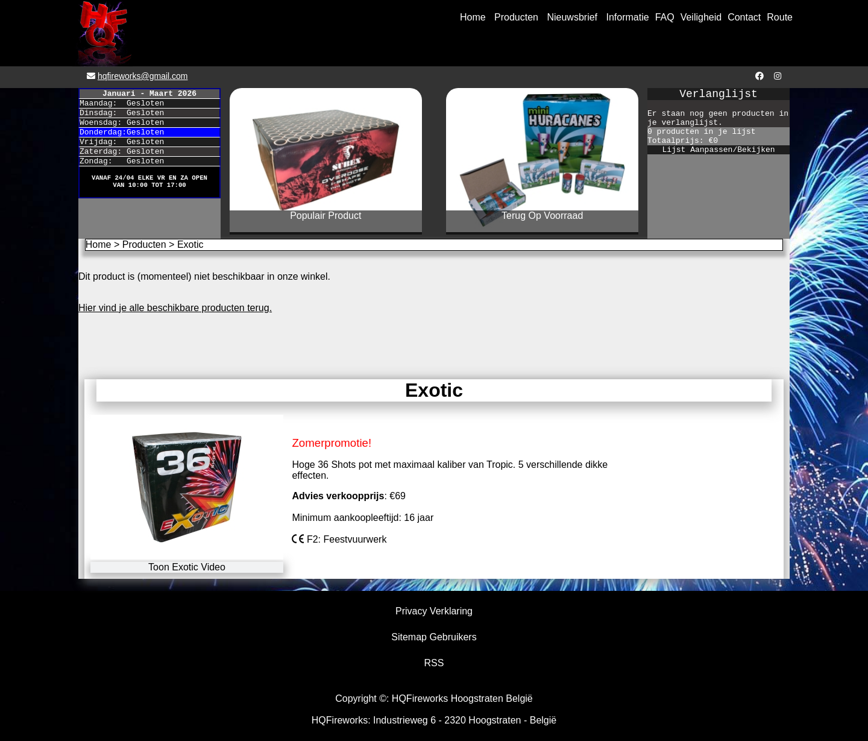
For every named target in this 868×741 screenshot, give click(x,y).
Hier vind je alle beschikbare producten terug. (175, 308)
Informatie (627, 17)
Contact (744, 17)
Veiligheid (701, 17)
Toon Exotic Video (186, 567)
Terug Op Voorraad (542, 215)
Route (780, 17)
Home (473, 17)
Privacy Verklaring (434, 611)
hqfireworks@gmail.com (143, 76)
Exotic (190, 244)
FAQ (665, 17)
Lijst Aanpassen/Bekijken (718, 149)
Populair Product (325, 215)
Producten (516, 17)
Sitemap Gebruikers (433, 637)
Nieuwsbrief (572, 17)
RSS (434, 663)
